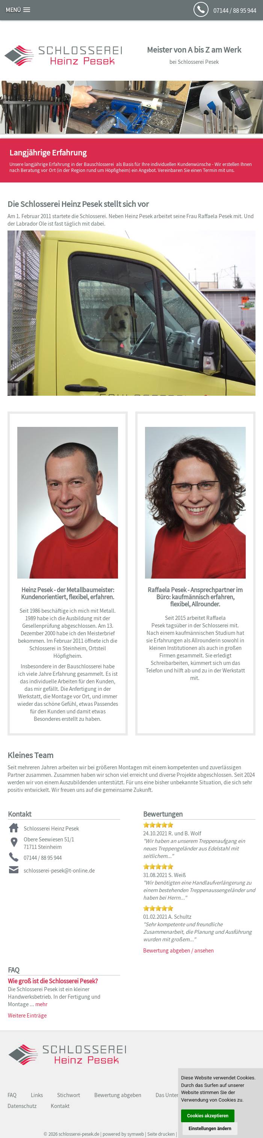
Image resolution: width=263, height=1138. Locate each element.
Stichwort (68, 1095)
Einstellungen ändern (210, 1128)
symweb (135, 1134)
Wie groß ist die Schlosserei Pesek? (53, 981)
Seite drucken (161, 1134)
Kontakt (60, 1105)
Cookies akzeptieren (207, 1115)
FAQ (12, 1095)
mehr (41, 1004)
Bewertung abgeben (117, 1095)
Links (37, 1095)
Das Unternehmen (176, 1095)
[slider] (158, 825)
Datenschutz (22, 1105)
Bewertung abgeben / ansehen (178, 950)
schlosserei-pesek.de (79, 1134)
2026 (52, 1134)
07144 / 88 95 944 (234, 10)
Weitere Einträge (27, 1015)
